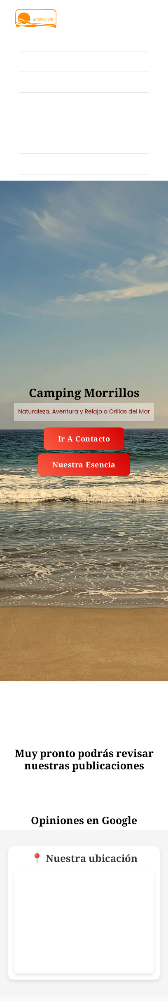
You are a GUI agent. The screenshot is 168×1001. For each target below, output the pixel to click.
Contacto (35, 163)
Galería (33, 61)
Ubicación (37, 102)
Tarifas (32, 81)
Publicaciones (45, 123)
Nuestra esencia (84, 464)
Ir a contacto (84, 439)
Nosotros (35, 143)
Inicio (30, 40)
